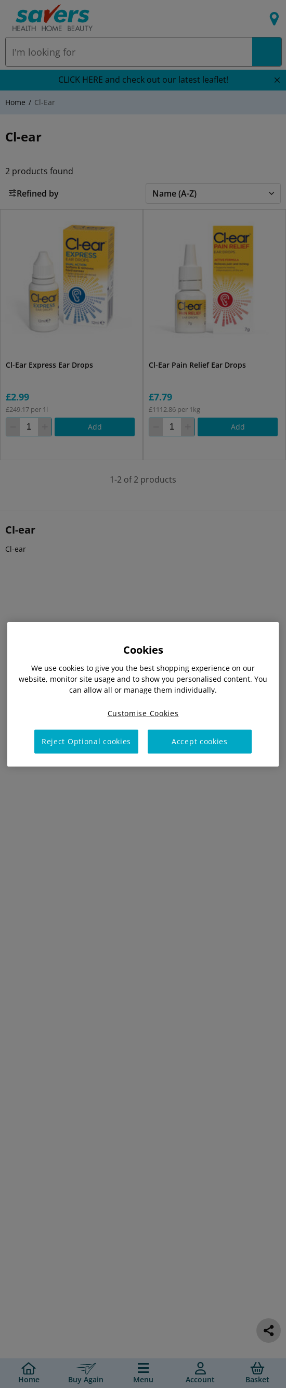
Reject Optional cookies (86, 741)
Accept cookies (200, 741)
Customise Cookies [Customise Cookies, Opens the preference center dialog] (143, 713)
